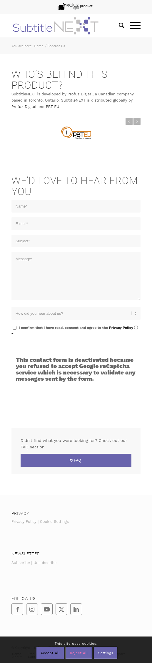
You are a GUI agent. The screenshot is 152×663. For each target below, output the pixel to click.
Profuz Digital (23, 107)
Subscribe (20, 563)
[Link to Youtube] (47, 609)
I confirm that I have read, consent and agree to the (74, 330)
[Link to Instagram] (32, 609)
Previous (129, 121)
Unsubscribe (45, 563)
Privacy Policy (121, 328)
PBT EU (52, 107)
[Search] (118, 25)
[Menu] (132, 25)
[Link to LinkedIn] (76, 609)
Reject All (79, 653)
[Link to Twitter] (61, 609)
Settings (105, 653)
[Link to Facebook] (17, 609)
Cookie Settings (54, 521)
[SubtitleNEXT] (63, 25)
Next (137, 121)
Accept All (50, 653)
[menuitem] (74, 6)
